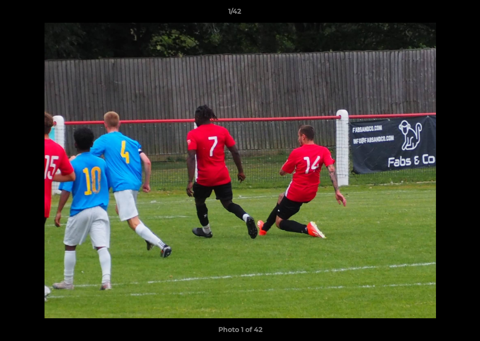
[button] (440, 13)
